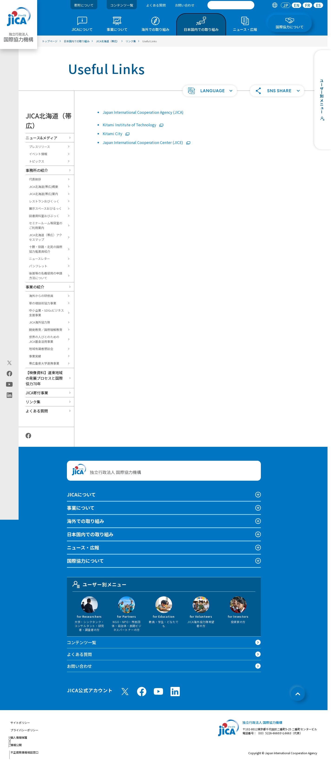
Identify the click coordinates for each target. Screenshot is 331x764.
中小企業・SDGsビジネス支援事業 (46, 312)
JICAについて (81, 494)
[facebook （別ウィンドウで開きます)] (141, 691)
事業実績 (35, 356)
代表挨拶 (35, 179)
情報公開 (16, 745)
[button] (210, 90)
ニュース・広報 (83, 547)
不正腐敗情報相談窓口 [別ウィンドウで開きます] (24, 752)
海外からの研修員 (41, 296)
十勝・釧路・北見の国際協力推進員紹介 (45, 249)
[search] (230, 5)
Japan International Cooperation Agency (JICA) (143, 112)
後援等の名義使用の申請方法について (45, 275)
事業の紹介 (35, 287)
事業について (81, 507)
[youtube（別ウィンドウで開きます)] (9, 384)
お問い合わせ (184, 5)
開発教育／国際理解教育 (45, 329)
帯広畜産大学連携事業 (44, 363)
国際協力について (85, 560)
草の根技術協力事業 (42, 303)
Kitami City (116, 133)
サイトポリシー (20, 723)
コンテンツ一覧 (121, 5)
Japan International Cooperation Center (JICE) (146, 142)
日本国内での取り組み (90, 534)
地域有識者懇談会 (41, 348)
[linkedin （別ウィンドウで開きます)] (175, 691)
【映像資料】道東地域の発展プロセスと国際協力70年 (44, 378)
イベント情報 (38, 154)
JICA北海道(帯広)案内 (43, 194)
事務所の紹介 (37, 170)
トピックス (36, 161)
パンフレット (38, 266)
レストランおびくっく (44, 201)
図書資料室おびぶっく (44, 216)
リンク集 (33, 402)
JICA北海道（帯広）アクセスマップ (45, 237)
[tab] (274, 5)
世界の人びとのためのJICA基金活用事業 (44, 339)
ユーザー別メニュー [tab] (99, 584)
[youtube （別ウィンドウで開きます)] (158, 691)
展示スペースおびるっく (45, 208)
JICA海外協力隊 (39, 322)
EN (296, 5)
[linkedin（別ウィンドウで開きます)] (9, 395)
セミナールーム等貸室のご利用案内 (45, 225)
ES (318, 5)
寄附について (84, 5)
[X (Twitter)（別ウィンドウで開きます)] (9, 363)
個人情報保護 (18, 737)
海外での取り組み (85, 521)
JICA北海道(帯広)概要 (43, 186)
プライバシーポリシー (24, 730)
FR (307, 5)
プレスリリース (39, 146)
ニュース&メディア (41, 137)
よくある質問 (156, 5)
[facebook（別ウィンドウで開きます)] (9, 373)
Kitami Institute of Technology (133, 124)
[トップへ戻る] (298, 694)
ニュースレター (39, 258)
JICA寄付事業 (37, 392)
